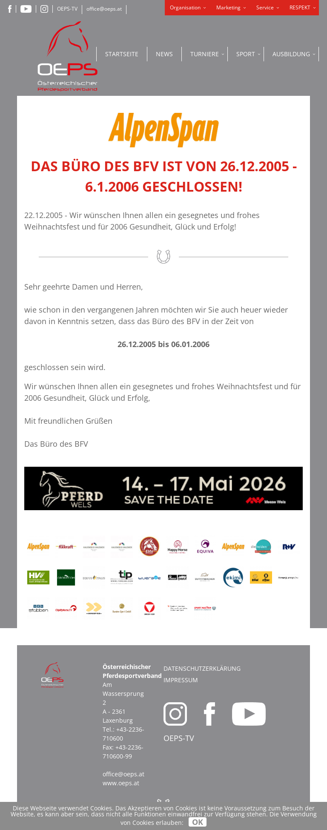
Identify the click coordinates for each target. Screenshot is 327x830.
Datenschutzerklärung (202, 668)
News (164, 54)
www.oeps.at (121, 783)
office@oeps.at (104, 8)
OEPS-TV (67, 8)
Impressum (181, 680)
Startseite (121, 54)
